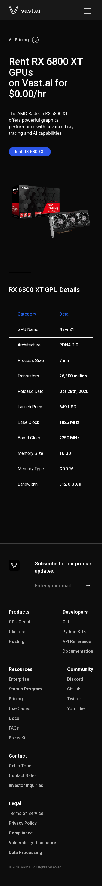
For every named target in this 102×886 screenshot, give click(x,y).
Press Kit (18, 737)
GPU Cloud (19, 622)
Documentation (78, 651)
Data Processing (25, 852)
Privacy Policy (23, 823)
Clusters (17, 631)
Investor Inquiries (26, 785)
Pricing (16, 698)
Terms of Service (26, 813)
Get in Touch (21, 765)
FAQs (14, 728)
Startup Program (25, 689)
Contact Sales (23, 775)
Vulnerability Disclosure (32, 842)
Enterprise (19, 679)
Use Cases (19, 708)
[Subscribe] (88, 585)
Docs (14, 718)
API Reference (77, 641)
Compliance (21, 832)
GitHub (74, 689)
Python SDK (74, 631)
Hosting (16, 641)
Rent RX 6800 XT (29, 151)
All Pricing (24, 40)
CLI (66, 622)
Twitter (74, 698)
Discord (75, 679)
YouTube (76, 708)
